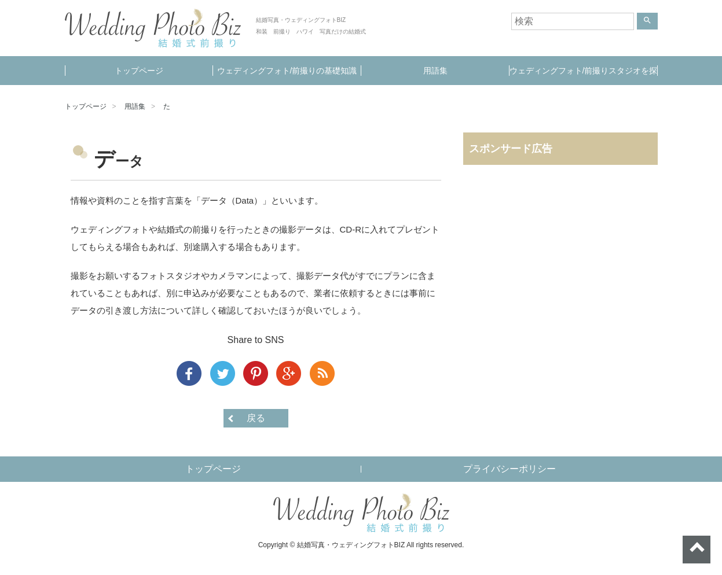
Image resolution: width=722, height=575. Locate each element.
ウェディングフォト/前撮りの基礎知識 (287, 70)
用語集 (435, 70)
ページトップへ (696, 549)
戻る (256, 418)
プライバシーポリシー (509, 469)
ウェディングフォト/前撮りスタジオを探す (584, 75)
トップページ (139, 70)
